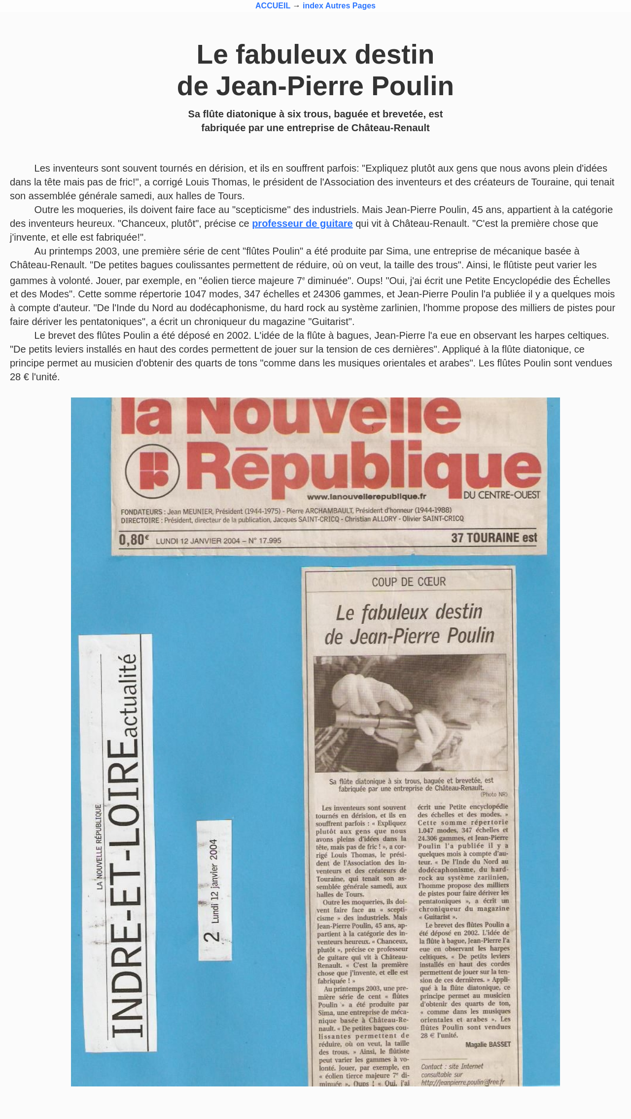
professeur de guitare (302, 223)
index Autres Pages (339, 5)
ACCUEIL (272, 5)
